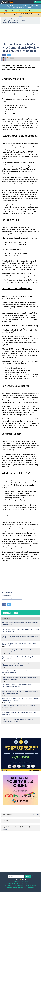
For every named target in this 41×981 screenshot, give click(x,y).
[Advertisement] (16, 33)
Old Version (17, 883)
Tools (24, 7)
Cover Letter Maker (6, 595)
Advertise (30, 7)
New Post (19, 6)
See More (36, 814)
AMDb (14, 885)
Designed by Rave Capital (20, 881)
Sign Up (9, 6)
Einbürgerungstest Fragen (8, 602)
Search (28, 876)
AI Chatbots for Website (7, 592)
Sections (25, 6)
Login (14, 6)
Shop (17, 7)
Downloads (11, 7)
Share (4, 54)
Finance (8, 625)
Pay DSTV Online (20, 885)
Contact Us (26, 883)
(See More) (4, 829)
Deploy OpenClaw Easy (18, 887)
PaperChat (27, 885)
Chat (20, 7)
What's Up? (34, 6)
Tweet (9, 54)
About (22, 883)
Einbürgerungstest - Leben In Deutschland (12, 598)
